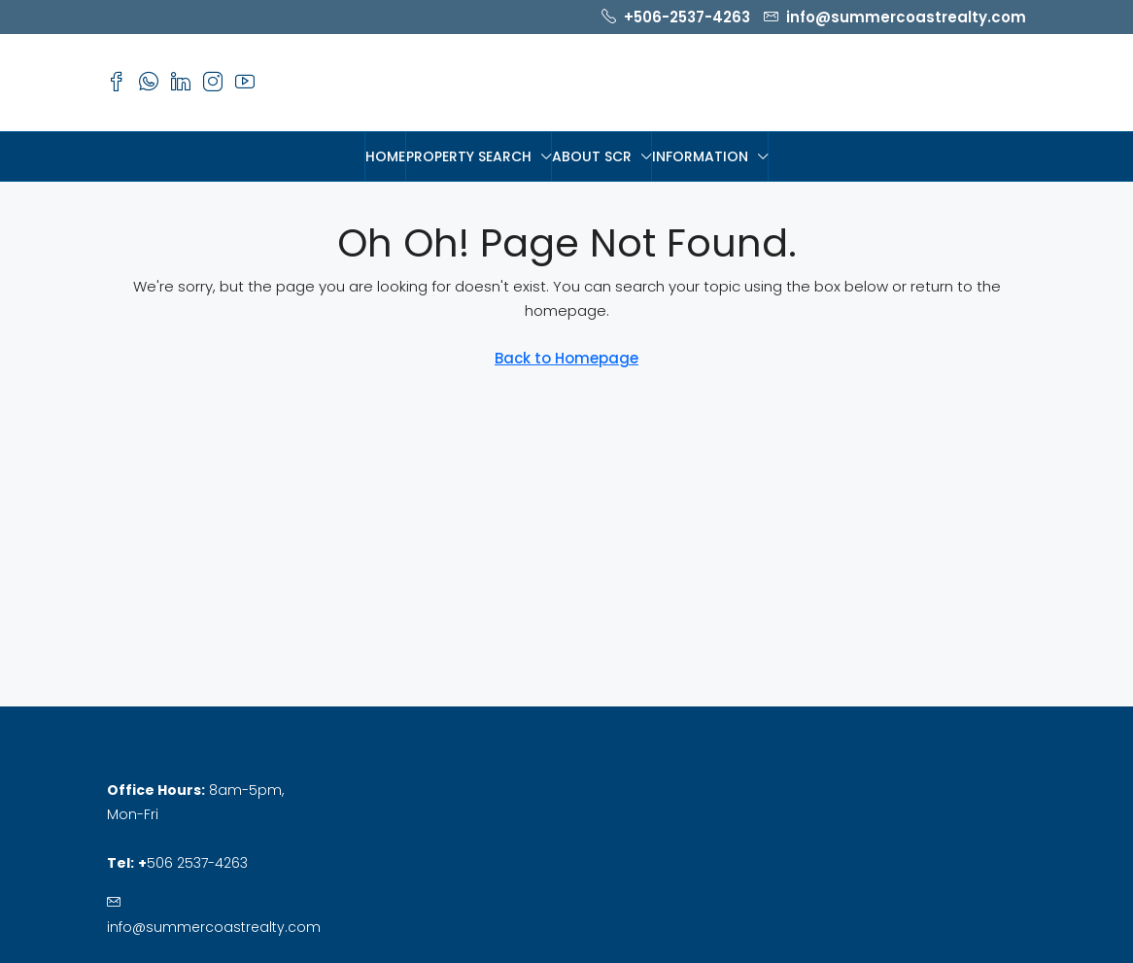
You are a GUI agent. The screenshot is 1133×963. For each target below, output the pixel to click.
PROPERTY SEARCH (469, 156)
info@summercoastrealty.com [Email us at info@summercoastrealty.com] (214, 927)
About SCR (592, 156)
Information (700, 156)
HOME (385, 156)
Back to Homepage (566, 358)
